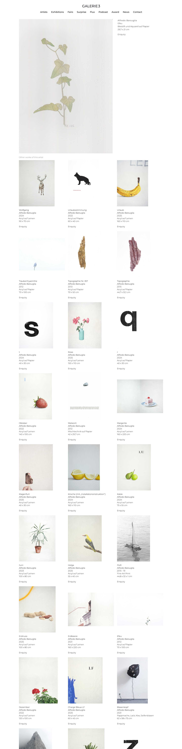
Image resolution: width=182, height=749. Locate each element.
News (126, 12)
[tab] (31, 157)
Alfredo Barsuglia (127, 20)
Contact (137, 12)
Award (115, 12)
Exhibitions (57, 12)
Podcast (103, 12)
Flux (92, 12)
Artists (43, 12)
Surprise (81, 12)
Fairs (70, 12)
